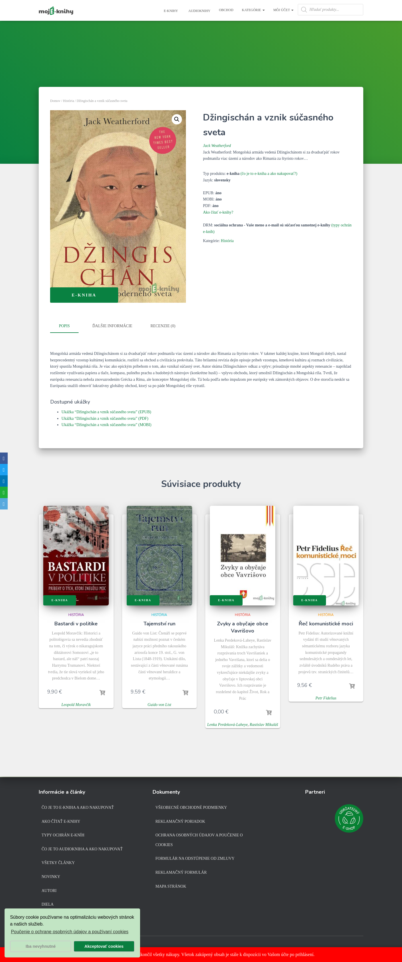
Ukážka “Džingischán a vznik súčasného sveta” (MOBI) (106, 424)
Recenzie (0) (162, 326)
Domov (55, 101)
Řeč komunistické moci (326, 622)
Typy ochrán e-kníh (63, 835)
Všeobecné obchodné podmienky (191, 807)
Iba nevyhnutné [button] (41, 946)
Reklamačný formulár (181, 872)
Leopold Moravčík (76, 704)
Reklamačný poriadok (180, 821)
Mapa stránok (170, 886)
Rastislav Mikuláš (264, 724)
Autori (49, 891)
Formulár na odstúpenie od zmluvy (195, 858)
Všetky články (58, 863)
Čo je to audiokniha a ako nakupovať (82, 849)
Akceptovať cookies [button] (104, 946)
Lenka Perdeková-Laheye (227, 724)
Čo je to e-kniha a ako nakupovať (78, 807)
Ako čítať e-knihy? (218, 212)
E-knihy (170, 11)
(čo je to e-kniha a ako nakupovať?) (269, 173)
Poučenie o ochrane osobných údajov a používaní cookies (69, 931)
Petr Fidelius (326, 697)
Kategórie (253, 10)
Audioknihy (199, 11)
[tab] (68, 326)
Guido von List (159, 704)
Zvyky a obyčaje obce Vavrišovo (242, 626)
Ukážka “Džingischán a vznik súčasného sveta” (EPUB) (106, 411)
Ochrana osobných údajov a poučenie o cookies (199, 840)
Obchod (226, 10)
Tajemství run (159, 622)
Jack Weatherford (217, 146)
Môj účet (283, 10)
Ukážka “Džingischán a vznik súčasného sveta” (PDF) (104, 417)
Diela (48, 904)
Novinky (51, 877)
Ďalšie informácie (112, 326)
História (68, 101)
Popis (64, 326)
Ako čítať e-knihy (61, 821)
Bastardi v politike (76, 622)
